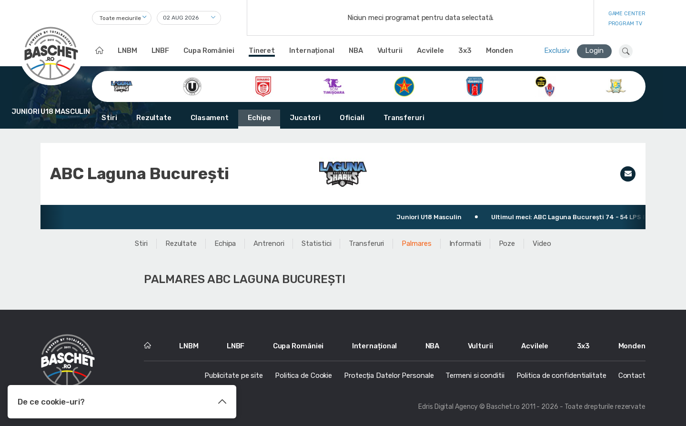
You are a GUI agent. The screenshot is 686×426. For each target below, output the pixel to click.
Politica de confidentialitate (561, 375)
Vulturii (390, 50)
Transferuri (403, 117)
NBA (356, 50)
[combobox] (121, 18)
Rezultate (154, 117)
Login (594, 50)
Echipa (225, 243)
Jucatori (305, 117)
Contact (632, 375)
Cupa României (208, 50)
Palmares (416, 243)
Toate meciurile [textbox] (120, 18)
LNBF (160, 50)
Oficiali (352, 117)
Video (542, 243)
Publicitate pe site (233, 375)
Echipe (259, 117)
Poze (507, 243)
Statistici (316, 243)
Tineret (262, 50)
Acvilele (430, 50)
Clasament (210, 117)
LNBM (127, 50)
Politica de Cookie (303, 375)
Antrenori (268, 243)
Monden (499, 50)
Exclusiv (557, 50)
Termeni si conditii (474, 375)
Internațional (311, 50)
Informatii (465, 243)
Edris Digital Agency (448, 407)
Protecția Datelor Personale (389, 375)
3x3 (465, 50)
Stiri (109, 117)
